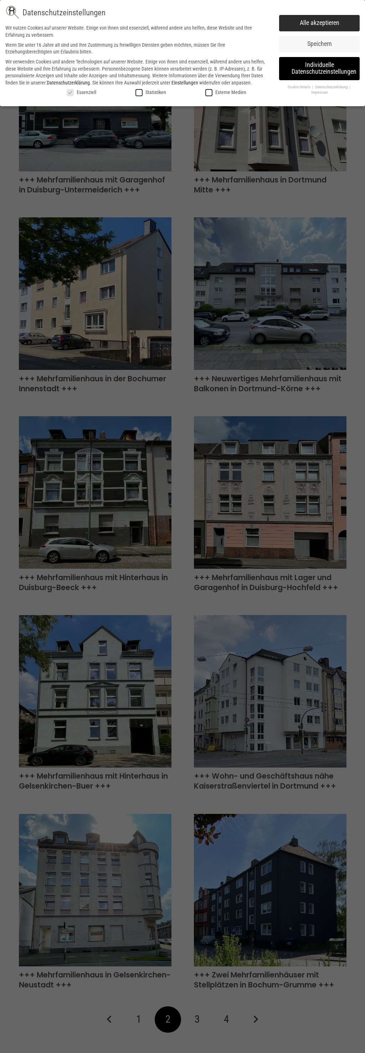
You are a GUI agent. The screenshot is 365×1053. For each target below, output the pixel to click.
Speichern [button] (319, 43)
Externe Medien (225, 92)
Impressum (319, 92)
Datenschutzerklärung (68, 83)
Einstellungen (184, 83)
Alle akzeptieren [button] (319, 22)
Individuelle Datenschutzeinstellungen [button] (324, 68)
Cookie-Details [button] (300, 87)
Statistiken (150, 92)
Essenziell (81, 92)
